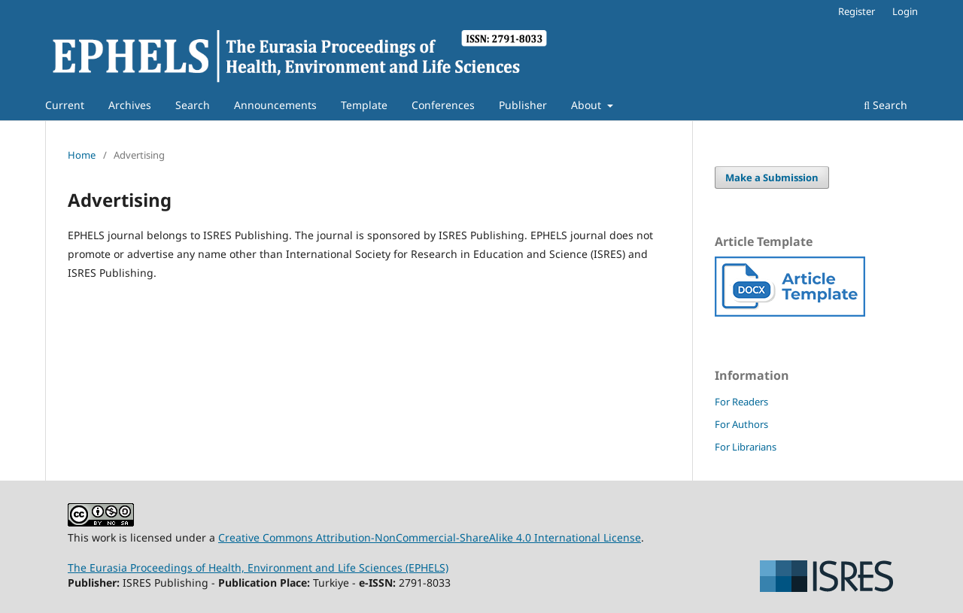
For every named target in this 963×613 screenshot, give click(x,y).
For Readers (741, 401)
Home (82, 155)
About (587, 105)
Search (192, 105)
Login (905, 11)
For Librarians (745, 447)
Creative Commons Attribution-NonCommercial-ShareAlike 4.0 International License (429, 537)
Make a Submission (772, 177)
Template (364, 105)
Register (856, 11)
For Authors (741, 424)
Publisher (523, 105)
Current (64, 105)
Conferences (443, 105)
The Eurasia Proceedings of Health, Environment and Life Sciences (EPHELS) (258, 567)
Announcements (275, 105)
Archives (129, 105)
